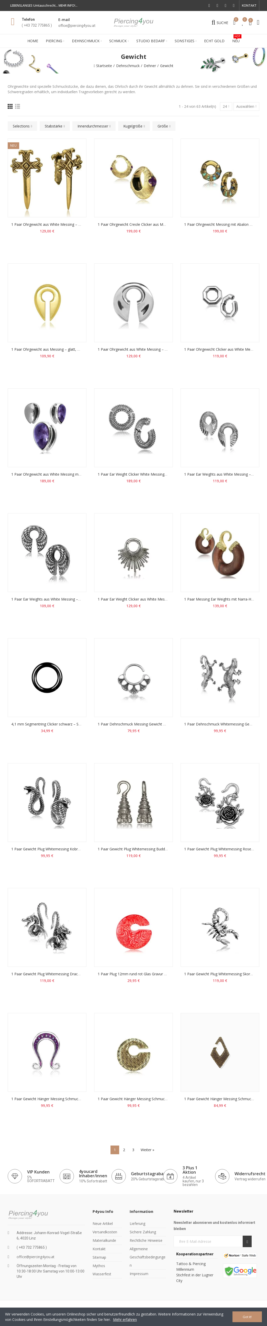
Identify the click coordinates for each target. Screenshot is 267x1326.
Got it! (247, 1316)
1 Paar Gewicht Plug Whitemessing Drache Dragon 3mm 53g (61, 973)
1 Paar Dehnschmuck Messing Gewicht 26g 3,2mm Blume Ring (150, 724)
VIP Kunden (38, 1172)
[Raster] (10, 106)
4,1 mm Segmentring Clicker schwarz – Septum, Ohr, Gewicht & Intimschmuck (76, 724)
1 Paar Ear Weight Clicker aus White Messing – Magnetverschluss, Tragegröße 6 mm (168, 599)
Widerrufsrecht (250, 1174)
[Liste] (17, 106)
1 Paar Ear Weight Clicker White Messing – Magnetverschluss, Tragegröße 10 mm (165, 474)
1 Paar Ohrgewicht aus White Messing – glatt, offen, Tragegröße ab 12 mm (73, 224)
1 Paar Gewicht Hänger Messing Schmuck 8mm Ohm (55, 1098)
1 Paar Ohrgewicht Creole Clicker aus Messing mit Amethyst (147, 224)
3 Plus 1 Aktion (190, 1170)
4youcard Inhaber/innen (93, 1174)
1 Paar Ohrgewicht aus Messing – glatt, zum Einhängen (57, 349)
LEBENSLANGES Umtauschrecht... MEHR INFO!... (43, 5)
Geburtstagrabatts (150, 1174)
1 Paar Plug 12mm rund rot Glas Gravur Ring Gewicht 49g (145, 973)
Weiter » (147, 1149)
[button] (249, 5)
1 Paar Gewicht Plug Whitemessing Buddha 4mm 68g (142, 849)
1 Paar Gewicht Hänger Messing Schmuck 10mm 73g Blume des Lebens (157, 1098)
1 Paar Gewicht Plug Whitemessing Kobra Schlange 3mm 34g (62, 849)
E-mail (64, 19)
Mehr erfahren (125, 1319)
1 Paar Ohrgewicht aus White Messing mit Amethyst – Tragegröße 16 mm (72, 474)
